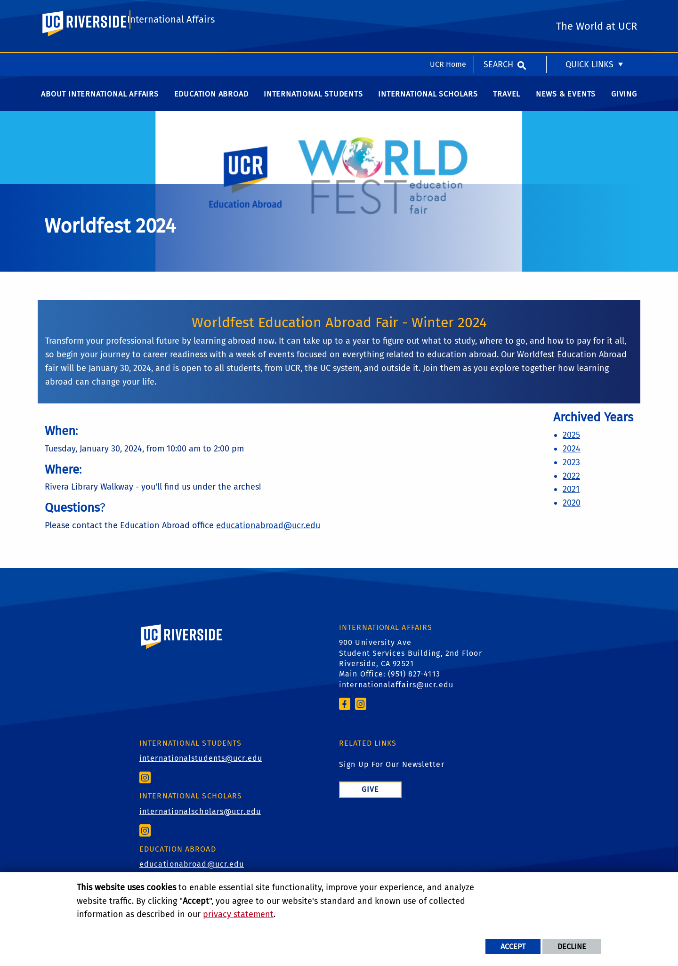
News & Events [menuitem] (566, 103)
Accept (512, 946)
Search (498, 12)
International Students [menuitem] (313, 103)
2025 (571, 444)
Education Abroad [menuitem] (211, 103)
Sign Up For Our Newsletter (391, 773)
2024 (572, 458)
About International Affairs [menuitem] (100, 103)
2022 (571, 485)
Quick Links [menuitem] (589, 12)
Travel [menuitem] (506, 103)
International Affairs (171, 50)
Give (370, 798)
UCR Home (448, 11)
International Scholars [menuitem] (428, 103)
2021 (571, 498)
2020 (572, 512)
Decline (571, 946)
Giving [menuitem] (624, 103)
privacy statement (238, 914)
